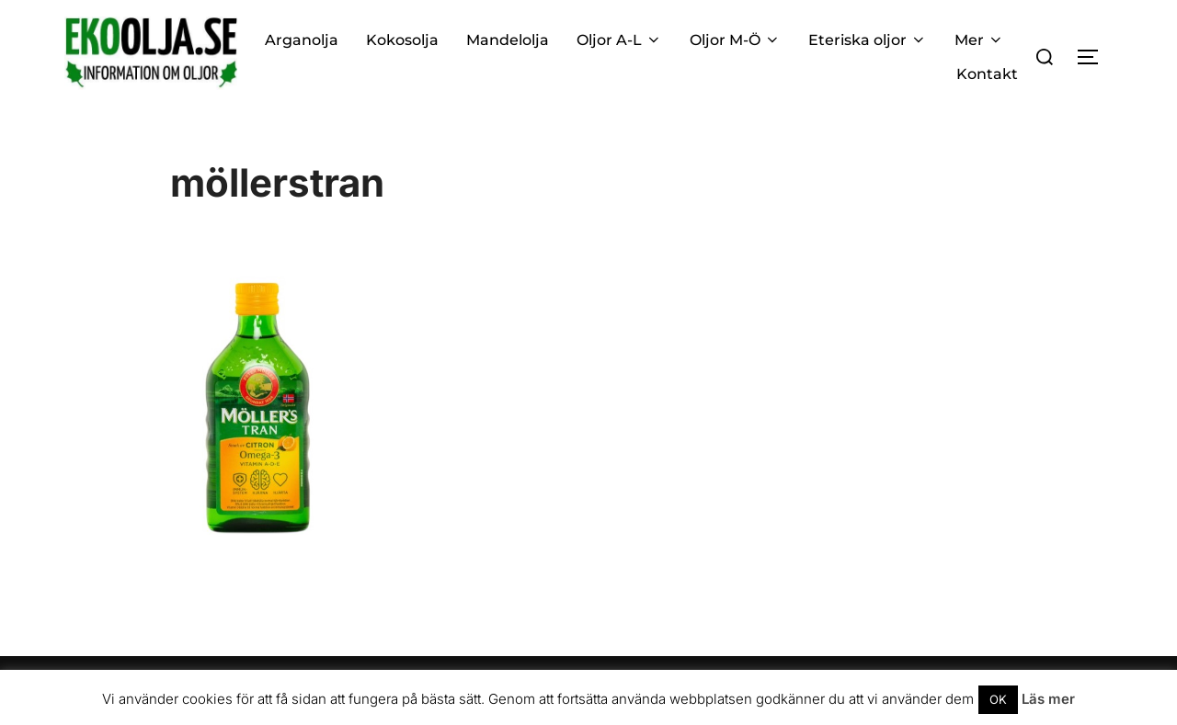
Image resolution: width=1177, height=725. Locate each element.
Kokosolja (402, 40)
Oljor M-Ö (735, 40)
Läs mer (1048, 699)
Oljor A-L (619, 40)
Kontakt (987, 74)
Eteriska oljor (867, 40)
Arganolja (301, 40)
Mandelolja (507, 40)
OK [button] (998, 699)
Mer (979, 40)
